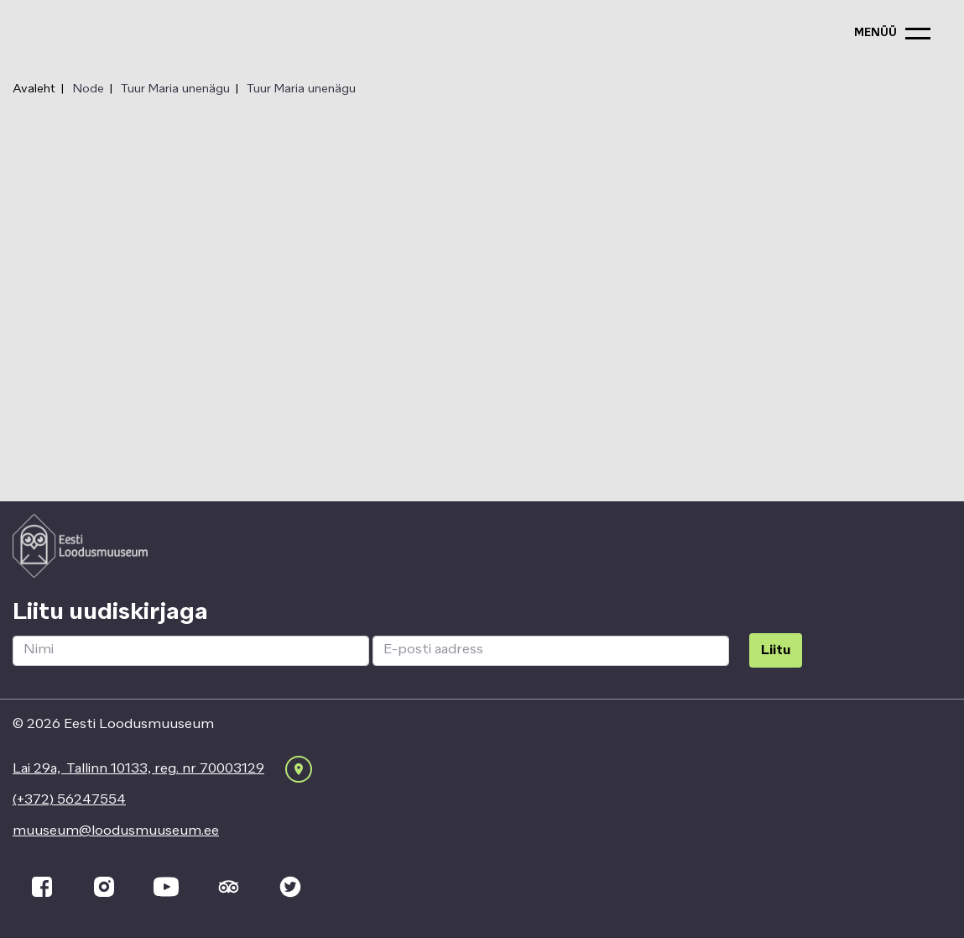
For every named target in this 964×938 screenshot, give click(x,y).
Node (88, 89)
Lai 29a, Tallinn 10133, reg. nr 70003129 (138, 769)
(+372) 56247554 (69, 800)
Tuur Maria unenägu (175, 89)
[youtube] (166, 887)
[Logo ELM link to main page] (80, 546)
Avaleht (34, 89)
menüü (875, 33)
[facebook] (42, 887)
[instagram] (104, 887)
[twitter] (290, 887)
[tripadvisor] (228, 887)
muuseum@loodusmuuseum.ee (116, 831)
